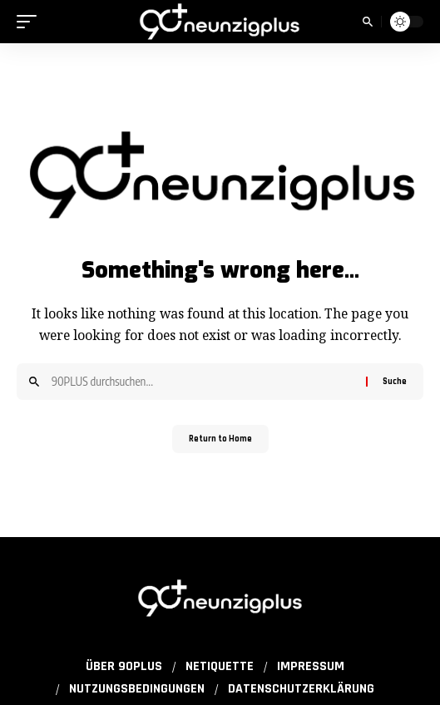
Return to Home (220, 439)
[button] (31, 21)
